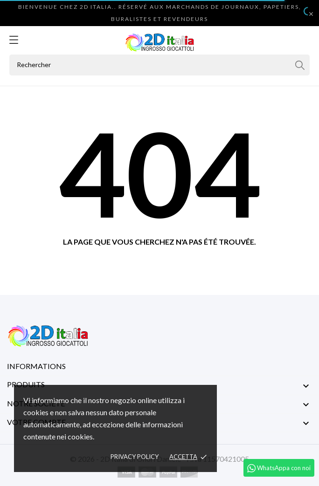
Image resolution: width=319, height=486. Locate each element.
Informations (36, 366)
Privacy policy (135, 456)
